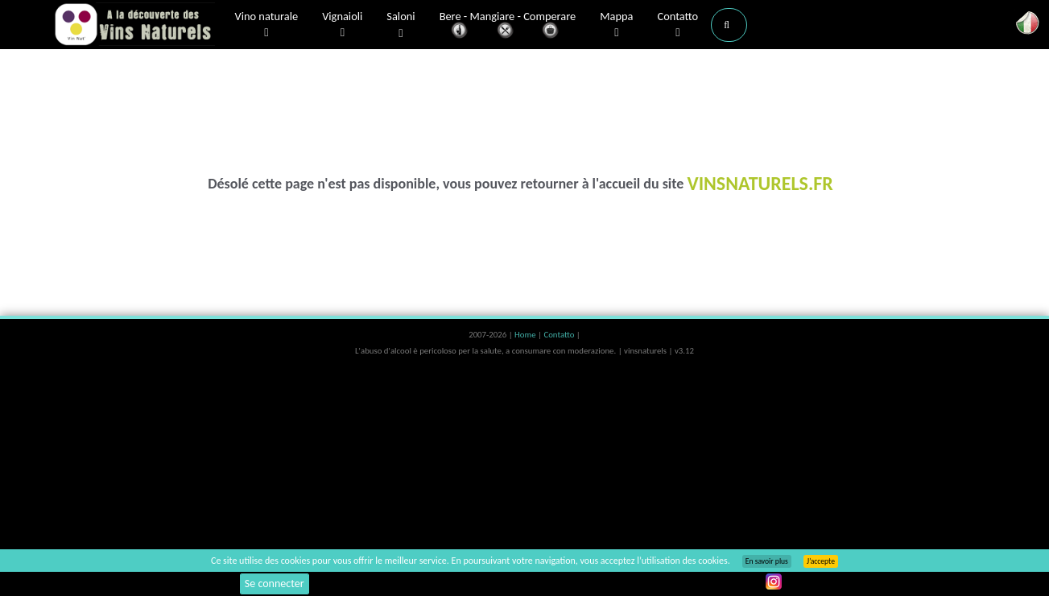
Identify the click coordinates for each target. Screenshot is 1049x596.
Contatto (677, 24)
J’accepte (821, 561)
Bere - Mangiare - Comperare (508, 26)
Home (526, 334)
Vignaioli (342, 24)
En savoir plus (766, 561)
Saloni (400, 25)
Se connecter (274, 583)
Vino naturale (267, 24)
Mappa (616, 24)
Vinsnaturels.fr (134, 26)
